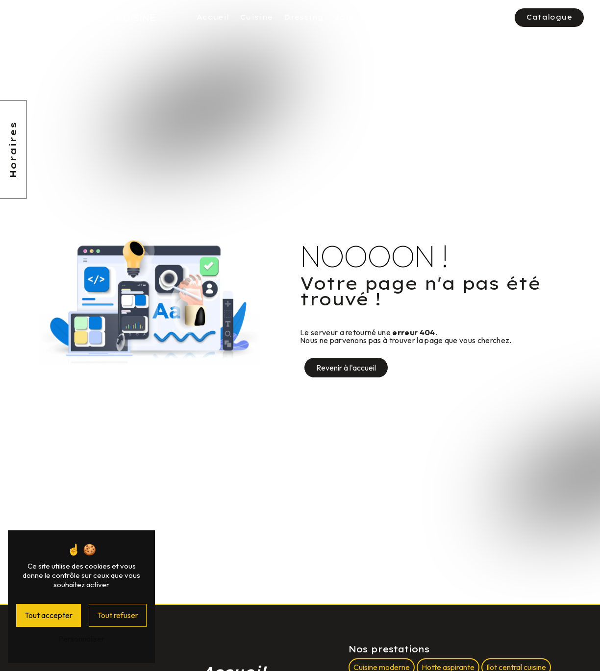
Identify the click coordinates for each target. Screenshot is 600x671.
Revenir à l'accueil (346, 368)
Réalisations (431, 17)
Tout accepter (49, 615)
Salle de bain (363, 17)
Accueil (213, 17)
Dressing (304, 17)
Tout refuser (117, 615)
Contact (487, 17)
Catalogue (550, 17)
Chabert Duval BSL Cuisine (83, 17)
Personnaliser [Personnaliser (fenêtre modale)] (81, 639)
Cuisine (256, 17)
